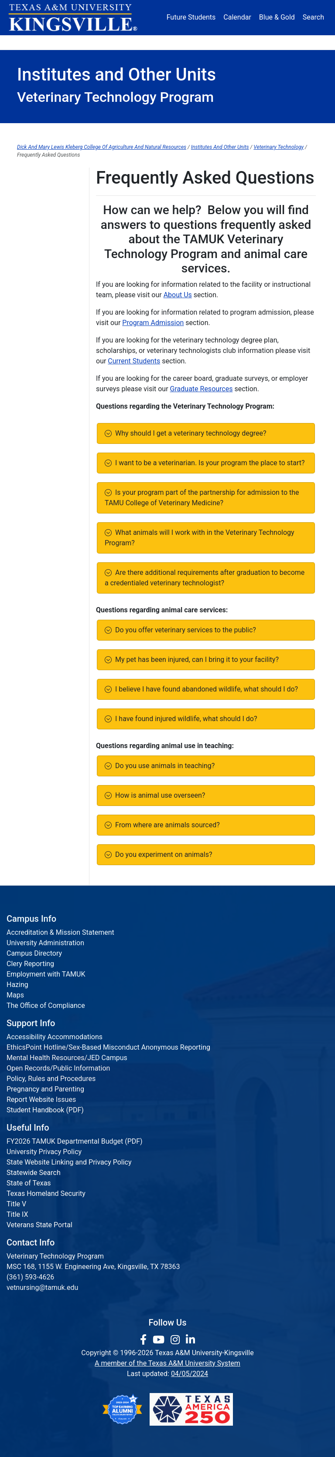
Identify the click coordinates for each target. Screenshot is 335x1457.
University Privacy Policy (44, 1152)
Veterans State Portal (39, 1225)
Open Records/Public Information (58, 1068)
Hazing (17, 984)
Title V (16, 1204)
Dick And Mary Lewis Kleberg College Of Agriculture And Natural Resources (101, 147)
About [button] (31, 42)
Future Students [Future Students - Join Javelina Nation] (191, 17)
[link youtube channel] (160, 1340)
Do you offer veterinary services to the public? (184, 630)
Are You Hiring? (41, 222)
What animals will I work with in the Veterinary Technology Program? (199, 537)
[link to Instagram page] (176, 1340)
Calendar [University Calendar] (237, 17)
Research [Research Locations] (157, 42)
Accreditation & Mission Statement (60, 932)
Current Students (196, 131)
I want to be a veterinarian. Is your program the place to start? (208, 463)
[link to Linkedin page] (190, 1340)
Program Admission (116, 131)
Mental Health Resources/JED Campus (67, 1058)
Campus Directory (34, 953)
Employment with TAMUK (46, 974)
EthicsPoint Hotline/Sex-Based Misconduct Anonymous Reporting (108, 1047)
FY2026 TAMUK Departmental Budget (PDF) (75, 1141)
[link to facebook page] (144, 1340)
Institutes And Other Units (220, 147)
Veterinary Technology (278, 147)
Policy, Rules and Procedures (51, 1078)
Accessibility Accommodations (55, 1037)
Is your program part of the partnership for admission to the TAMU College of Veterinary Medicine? (202, 497)
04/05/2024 (189, 1374)
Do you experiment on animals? (162, 854)
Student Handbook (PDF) (45, 1110)
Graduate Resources (276, 131)
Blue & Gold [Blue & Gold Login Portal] (277, 17)
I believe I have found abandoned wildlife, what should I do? (205, 689)
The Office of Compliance (46, 1005)
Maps (15, 995)
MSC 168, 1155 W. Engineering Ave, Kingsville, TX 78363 (93, 1266)
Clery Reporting (30, 964)
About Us (46, 131)
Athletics (268, 42)
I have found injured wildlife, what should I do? (184, 719)
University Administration (45, 943)
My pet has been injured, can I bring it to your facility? (195, 659)
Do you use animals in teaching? (163, 766)
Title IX (17, 1214)
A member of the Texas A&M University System (167, 1363)
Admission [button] (69, 42)
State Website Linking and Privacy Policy (69, 1162)
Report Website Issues (41, 1099)
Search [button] (313, 17)
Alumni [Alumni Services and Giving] (234, 42)
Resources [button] (195, 42)
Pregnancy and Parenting (45, 1089)
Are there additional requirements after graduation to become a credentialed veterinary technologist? (204, 577)
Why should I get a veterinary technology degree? (189, 433)
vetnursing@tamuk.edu (42, 1287)
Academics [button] (114, 42)
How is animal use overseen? (158, 795)
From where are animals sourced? (166, 825)
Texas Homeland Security (46, 1193)
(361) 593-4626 (30, 1277)
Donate (302, 42)
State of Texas (29, 1183)
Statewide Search (34, 1172)
